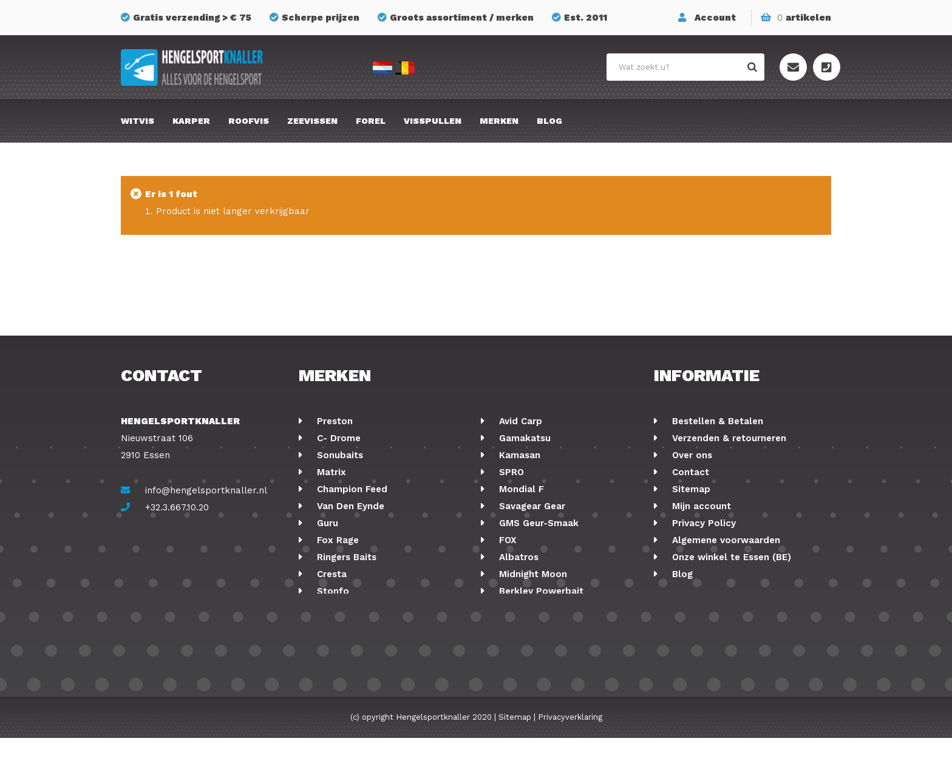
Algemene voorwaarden (724, 540)
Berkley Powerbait (539, 591)
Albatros (517, 557)
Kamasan (518, 455)
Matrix (330, 472)
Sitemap (689, 489)
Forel (371, 121)
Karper (191, 121)
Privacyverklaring (570, 740)
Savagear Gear (530, 506)
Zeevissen (312, 121)
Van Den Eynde (349, 506)
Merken (499, 121)
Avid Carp (519, 421)
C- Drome (337, 438)
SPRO (510, 472)
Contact (689, 472)
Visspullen (432, 121)
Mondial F (520, 489)
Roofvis (248, 121)
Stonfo (331, 591)
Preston (333, 421)
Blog (549, 121)
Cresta (330, 574)
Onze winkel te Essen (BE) (730, 557)
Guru (326, 523)
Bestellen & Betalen (716, 421)
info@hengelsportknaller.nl (206, 490)
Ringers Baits (345, 557)
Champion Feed (350, 489)
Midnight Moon (531, 574)
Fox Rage (336, 540)
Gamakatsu (523, 438)
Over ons (690, 455)
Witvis (137, 121)
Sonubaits (338, 455)
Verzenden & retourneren (727, 438)
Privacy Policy (702, 523)
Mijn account (700, 506)
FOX (506, 540)
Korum (330, 608)
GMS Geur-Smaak (537, 523)
